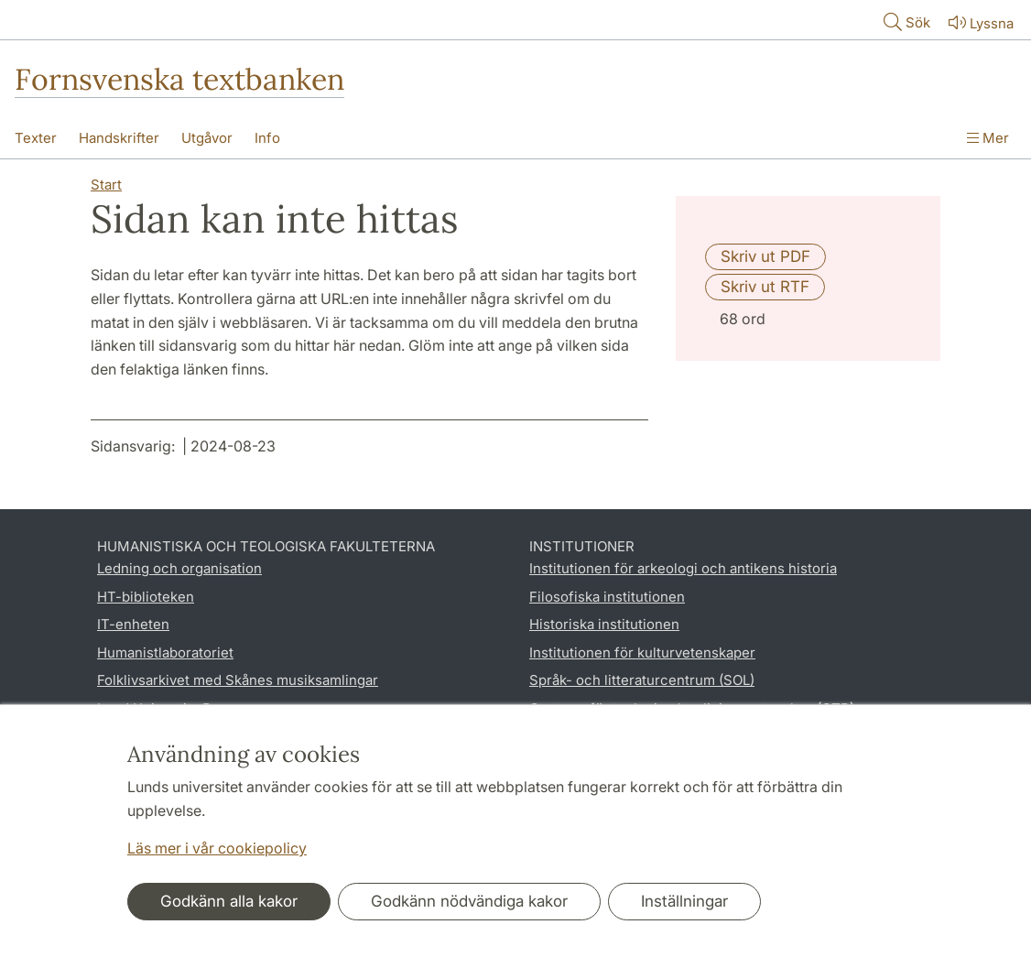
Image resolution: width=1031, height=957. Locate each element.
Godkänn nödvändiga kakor (469, 901)
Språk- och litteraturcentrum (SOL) (641, 680)
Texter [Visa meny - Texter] (36, 138)
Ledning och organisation (179, 568)
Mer (988, 138)
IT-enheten (133, 624)
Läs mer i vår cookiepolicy (217, 848)
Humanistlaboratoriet (165, 652)
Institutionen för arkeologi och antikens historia (683, 568)
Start (106, 184)
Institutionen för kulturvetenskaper (642, 652)
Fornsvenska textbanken (179, 79)
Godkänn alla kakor (229, 901)
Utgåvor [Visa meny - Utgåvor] (207, 138)
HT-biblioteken (145, 596)
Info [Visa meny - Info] (267, 138)
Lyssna (979, 22)
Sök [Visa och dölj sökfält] (905, 21)
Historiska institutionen (604, 624)
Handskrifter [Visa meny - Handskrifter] (119, 138)
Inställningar (684, 901)
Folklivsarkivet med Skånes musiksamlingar (237, 680)
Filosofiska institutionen (607, 596)
